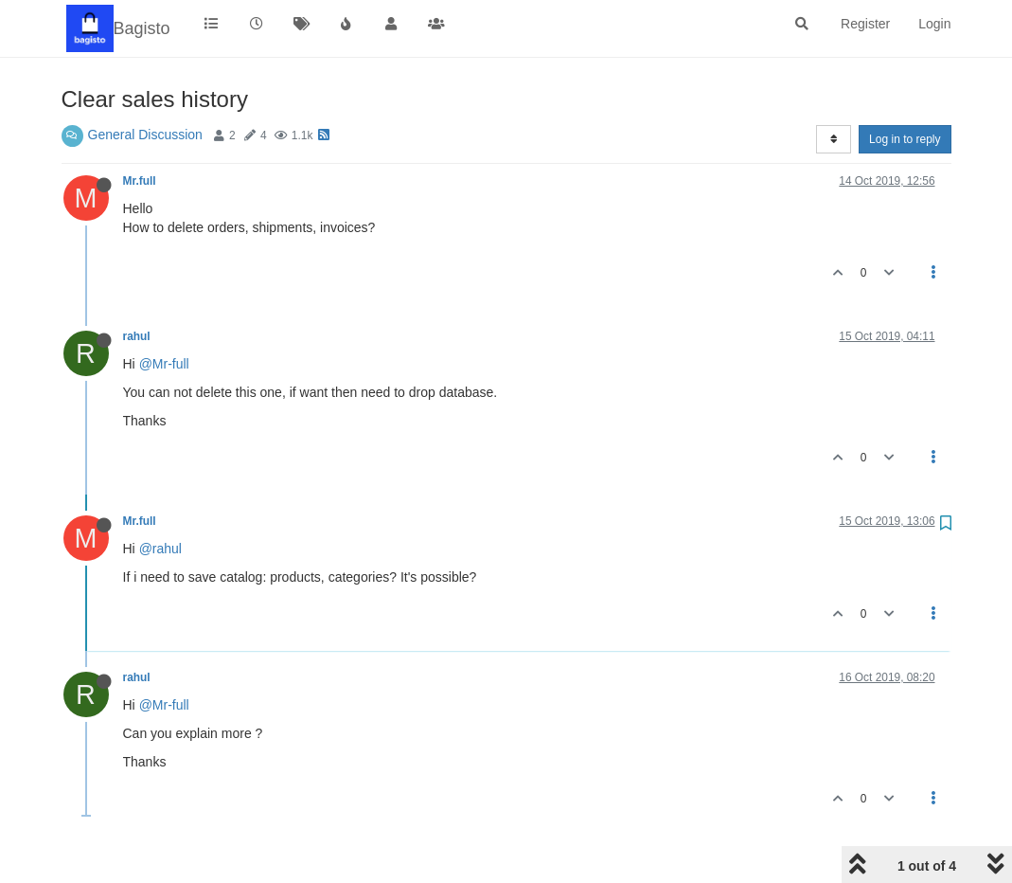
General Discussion (145, 134)
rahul (137, 336)
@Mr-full (164, 363)
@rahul (160, 548)
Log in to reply (904, 139)
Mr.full (139, 181)
